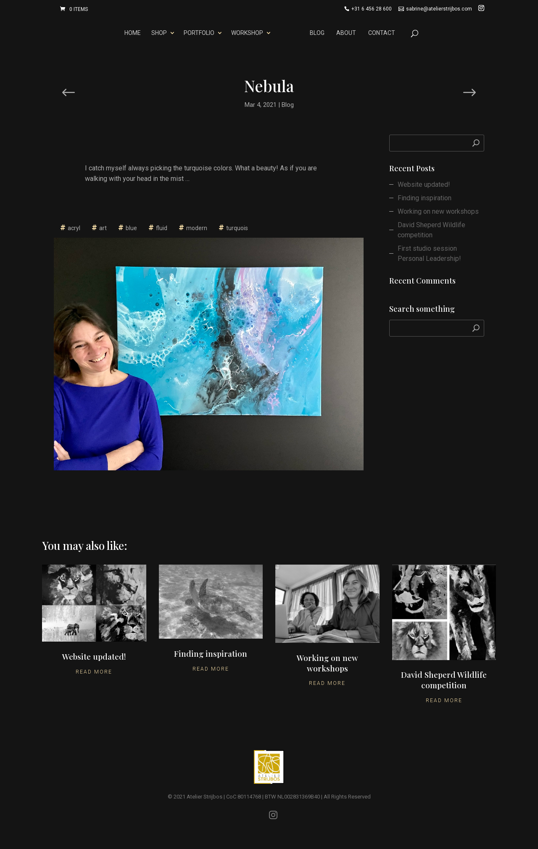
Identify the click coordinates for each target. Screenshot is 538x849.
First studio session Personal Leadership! (429, 253)
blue (131, 228)
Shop (157, 32)
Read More (94, 672)
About (348, 32)
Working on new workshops (438, 211)
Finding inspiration (424, 198)
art (103, 228)
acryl (74, 228)
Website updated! (424, 184)
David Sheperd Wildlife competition (431, 230)
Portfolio (197, 32)
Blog (318, 32)
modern (196, 228)
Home (131, 32)
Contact (382, 32)
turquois (237, 228)
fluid (161, 228)
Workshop (245, 32)
